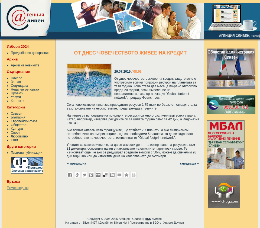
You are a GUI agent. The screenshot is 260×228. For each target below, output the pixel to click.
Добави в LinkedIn (112, 175)
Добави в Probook (91, 175)
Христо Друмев (173, 222)
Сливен (16, 113)
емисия (153, 218)
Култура (17, 129)
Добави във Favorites (126, 175)
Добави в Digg (98, 175)
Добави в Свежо (77, 175)
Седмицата (19, 86)
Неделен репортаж (25, 89)
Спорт (15, 132)
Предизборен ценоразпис (30, 53)
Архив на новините (25, 65)
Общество (18, 125)
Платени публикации (26, 153)
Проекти (17, 93)
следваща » (189, 163)
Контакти (17, 101)
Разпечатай (133, 175)
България (18, 117)
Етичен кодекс (17, 188)
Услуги (16, 97)
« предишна (76, 163)
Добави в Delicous (105, 175)
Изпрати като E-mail (119, 175)
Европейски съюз (24, 121)
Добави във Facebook (70, 175)
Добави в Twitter (84, 175)
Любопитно (19, 136)
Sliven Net (120, 222)
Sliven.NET (90, 222)
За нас (16, 82)
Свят (14, 140)
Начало (16, 78)
